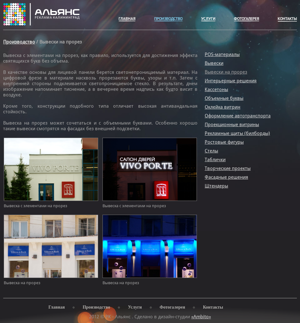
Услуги (135, 307)
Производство (19, 42)
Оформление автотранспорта (238, 116)
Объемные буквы (224, 98)
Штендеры (216, 186)
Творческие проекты (228, 168)
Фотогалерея (172, 307)
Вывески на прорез (226, 72)
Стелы (211, 151)
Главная (56, 307)
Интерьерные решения (231, 81)
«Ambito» (201, 317)
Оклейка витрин (222, 107)
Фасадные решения (226, 177)
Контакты (213, 307)
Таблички (215, 159)
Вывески (214, 63)
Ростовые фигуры (224, 142)
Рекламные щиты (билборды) (237, 133)
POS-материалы (222, 54)
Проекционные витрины (232, 124)
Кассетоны (216, 89)
